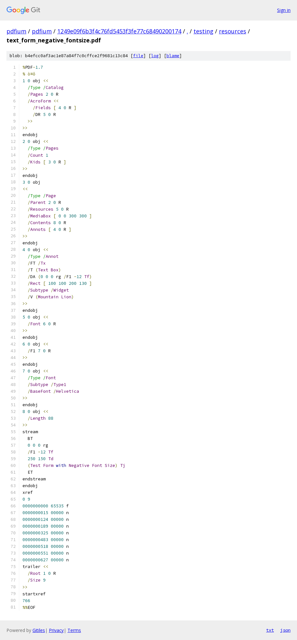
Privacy (56, 630)
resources (232, 31)
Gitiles (38, 630)
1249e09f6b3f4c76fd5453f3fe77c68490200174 (119, 31)
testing (203, 31)
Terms (74, 630)
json (285, 630)
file (138, 55)
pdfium (16, 31)
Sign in (284, 10)
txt (270, 630)
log (155, 55)
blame (172, 55)
